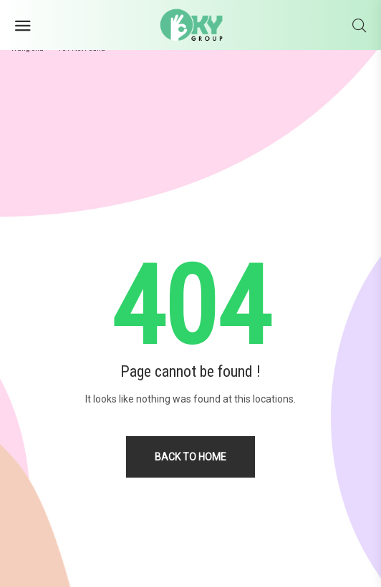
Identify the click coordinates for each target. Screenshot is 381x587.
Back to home (190, 457)
